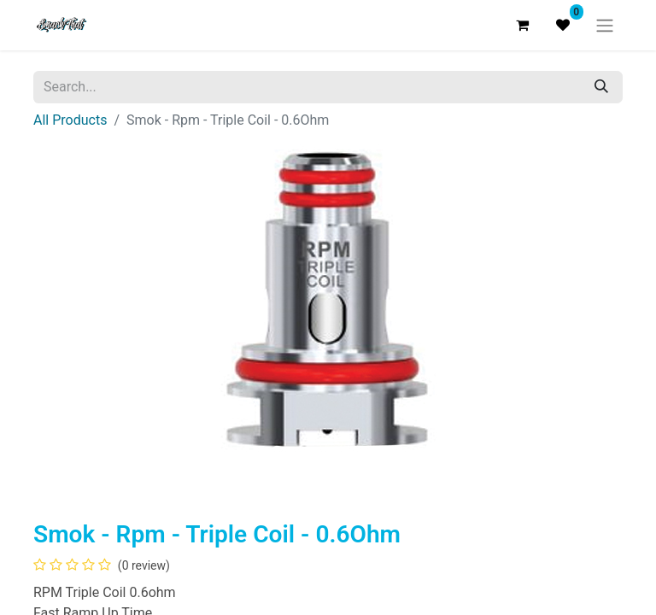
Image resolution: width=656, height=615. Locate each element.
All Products (70, 120)
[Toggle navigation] (605, 25)
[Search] (601, 87)
